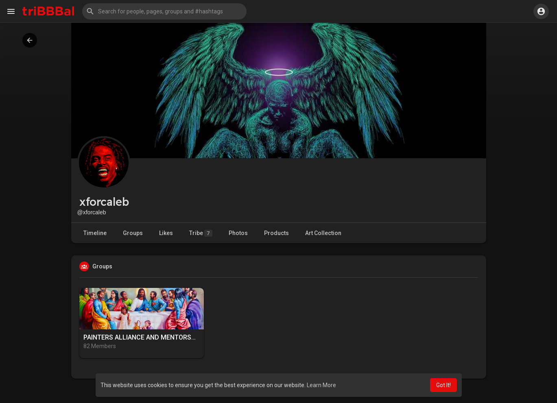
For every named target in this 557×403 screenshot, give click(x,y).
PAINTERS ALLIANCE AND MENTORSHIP (142, 337)
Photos (238, 233)
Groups (133, 233)
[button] (164, 11)
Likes (166, 233)
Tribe (200, 233)
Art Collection (323, 233)
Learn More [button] (321, 385)
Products (276, 233)
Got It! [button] (443, 385)
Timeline (95, 233)
